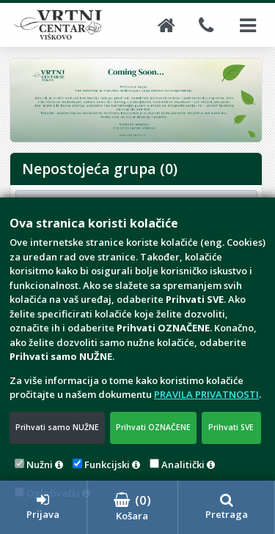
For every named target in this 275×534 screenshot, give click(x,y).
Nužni (39, 464)
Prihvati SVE (231, 427)
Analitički (183, 464)
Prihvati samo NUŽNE (57, 427)
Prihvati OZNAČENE (153, 427)
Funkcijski (107, 464)
